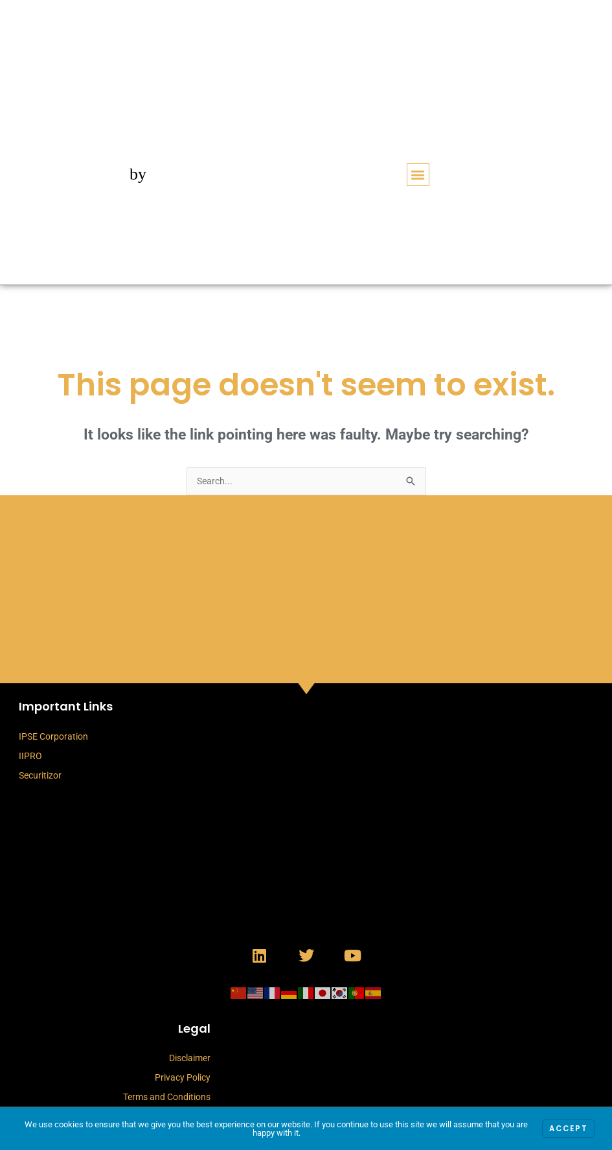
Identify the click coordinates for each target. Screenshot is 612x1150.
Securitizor (40, 776)
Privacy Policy (182, 1078)
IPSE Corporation (53, 737)
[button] (418, 174)
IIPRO (30, 756)
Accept (567, 1128)
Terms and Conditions (166, 1097)
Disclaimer (189, 1058)
